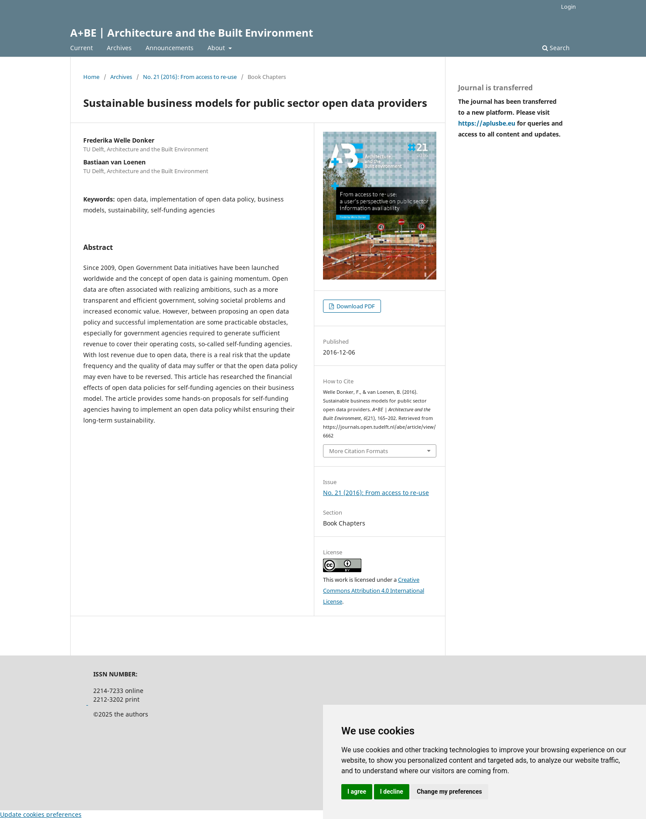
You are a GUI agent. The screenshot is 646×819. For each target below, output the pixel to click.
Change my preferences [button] (449, 791)
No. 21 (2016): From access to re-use (190, 77)
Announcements (170, 48)
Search (556, 48)
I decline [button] (391, 791)
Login (568, 6)
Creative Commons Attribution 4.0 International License (373, 590)
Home (91, 77)
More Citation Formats (358, 451)
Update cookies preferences (41, 814)
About (217, 48)
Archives (119, 48)
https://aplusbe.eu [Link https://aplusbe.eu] (487, 123)
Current (81, 48)
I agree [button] (356, 791)
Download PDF (355, 306)
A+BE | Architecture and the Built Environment (191, 32)
